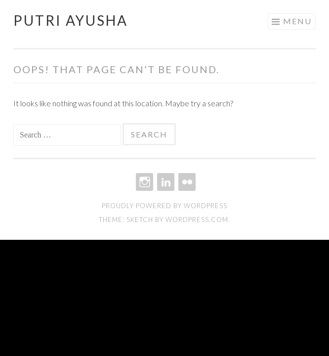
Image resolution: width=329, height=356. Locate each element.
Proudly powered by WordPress (164, 206)
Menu (297, 21)
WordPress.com (196, 219)
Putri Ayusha (70, 20)
